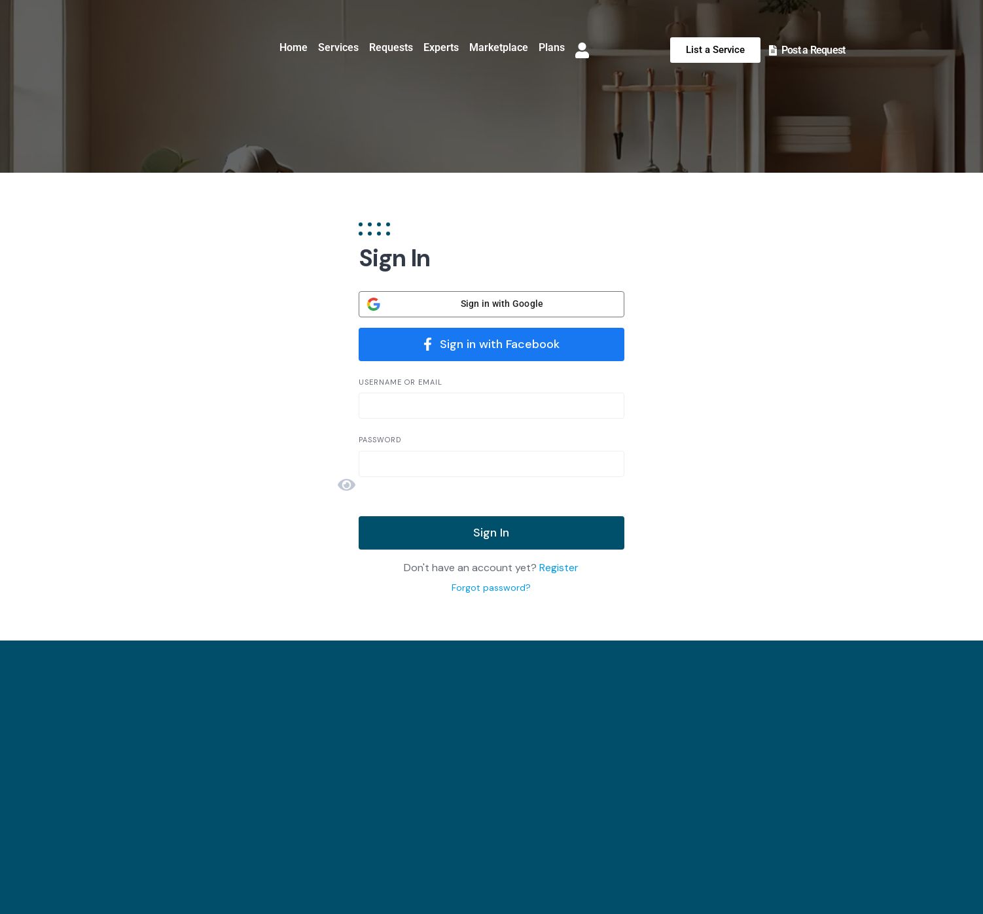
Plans (552, 47)
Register (559, 567)
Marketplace (498, 47)
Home (293, 47)
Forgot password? (491, 587)
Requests (391, 47)
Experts (441, 47)
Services (338, 47)
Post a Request (813, 50)
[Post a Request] (773, 50)
